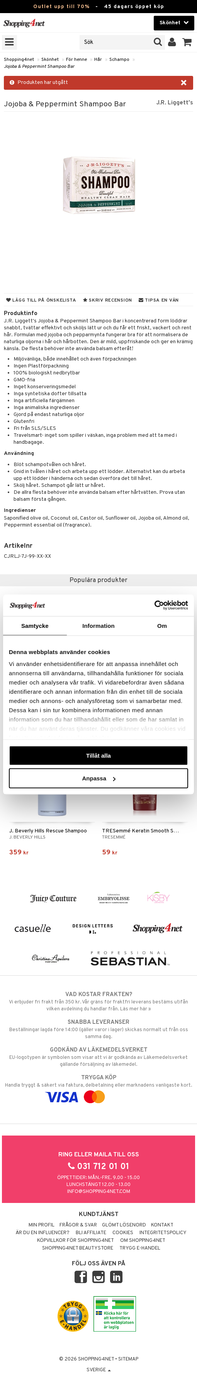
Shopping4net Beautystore (77, 1248)
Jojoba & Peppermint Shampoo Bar (39, 67)
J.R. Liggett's (174, 103)
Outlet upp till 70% (61, 6)
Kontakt (162, 1225)
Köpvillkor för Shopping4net (75, 1241)
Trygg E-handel (139, 1248)
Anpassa (98, 778)
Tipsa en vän (159, 300)
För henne (76, 60)
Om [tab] (162, 625)
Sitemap (128, 1359)
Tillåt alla (98, 755)
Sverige (99, 1370)
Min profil (41, 1225)
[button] (187, 42)
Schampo (119, 60)
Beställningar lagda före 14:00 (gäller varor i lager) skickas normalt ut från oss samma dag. (98, 1029)
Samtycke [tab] (35, 625)
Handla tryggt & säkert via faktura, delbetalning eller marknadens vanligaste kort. (98, 1087)
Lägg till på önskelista (41, 300)
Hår (98, 60)
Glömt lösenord (124, 1225)
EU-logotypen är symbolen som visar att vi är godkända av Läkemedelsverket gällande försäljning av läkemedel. (98, 1057)
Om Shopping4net (142, 1241)
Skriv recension (107, 300)
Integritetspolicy (163, 1233)
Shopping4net (19, 60)
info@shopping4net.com (98, 1192)
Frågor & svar (78, 1225)
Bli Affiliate (91, 1233)
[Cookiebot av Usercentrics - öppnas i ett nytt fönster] (154, 606)
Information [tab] (98, 625)
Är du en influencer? (42, 1233)
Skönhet (50, 60)
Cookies (122, 1233)
